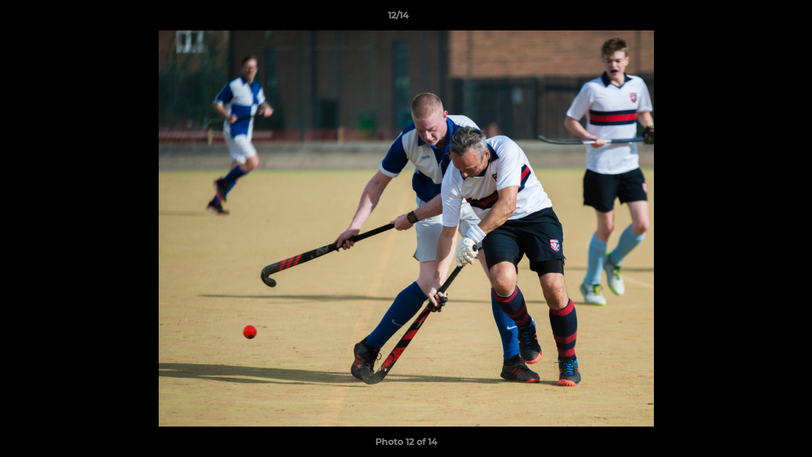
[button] (758, 18)
